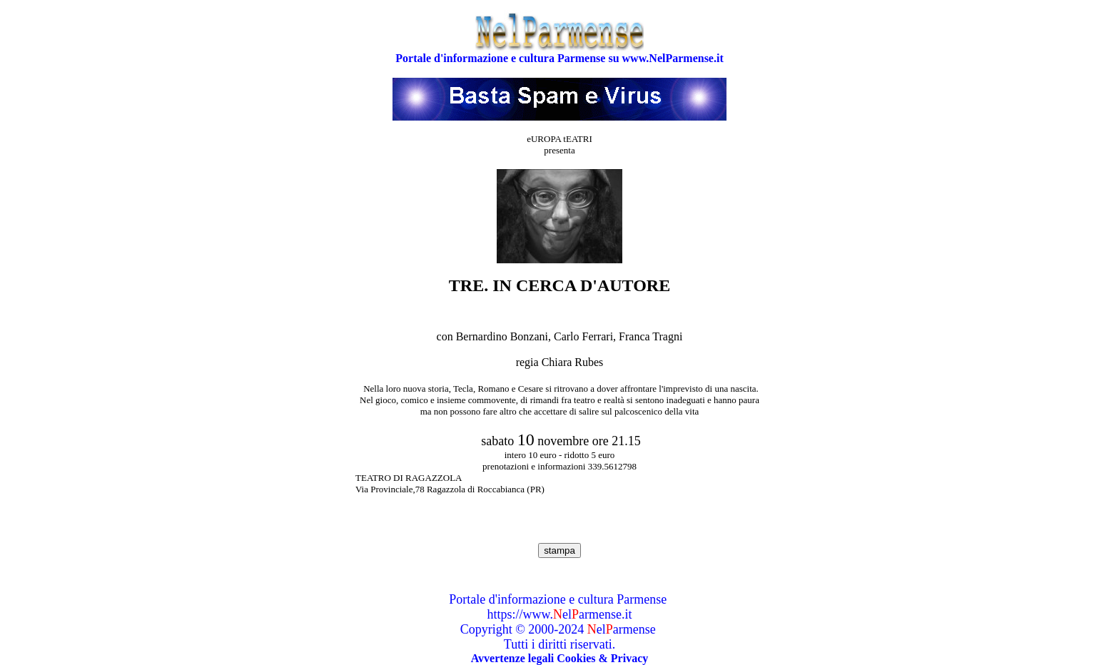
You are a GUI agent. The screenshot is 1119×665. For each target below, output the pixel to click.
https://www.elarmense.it (559, 614)
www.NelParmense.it (673, 58)
